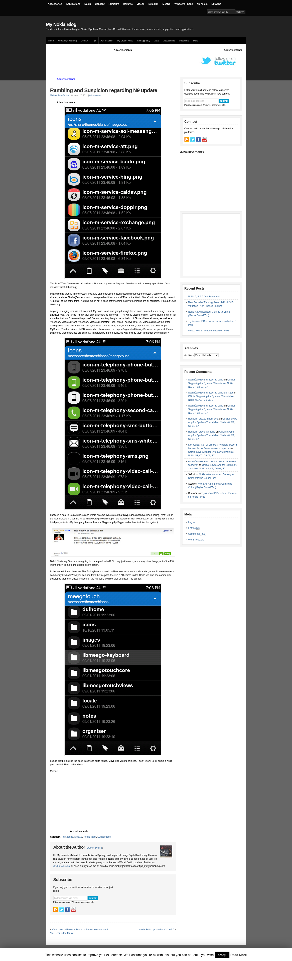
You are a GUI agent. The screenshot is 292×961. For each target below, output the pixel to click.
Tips (94, 40)
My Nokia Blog (61, 24)
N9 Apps (216, 4)
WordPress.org (196, 539)
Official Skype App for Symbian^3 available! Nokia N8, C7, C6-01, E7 (211, 383)
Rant (93, 836)
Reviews (128, 4)
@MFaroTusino (61, 866)
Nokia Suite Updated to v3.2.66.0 (156, 929)
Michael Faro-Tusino (60, 95)
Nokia (87, 4)
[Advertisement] (123, 61)
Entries (194, 528)
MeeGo (166, 4)
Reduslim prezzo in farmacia (203, 418)
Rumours (114, 4)
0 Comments (95, 95)
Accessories (55, 4)
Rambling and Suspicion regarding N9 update (103, 90)
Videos (141, 4)
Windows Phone (183, 4)
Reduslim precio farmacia (201, 431)
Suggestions (104, 836)
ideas (70, 836)
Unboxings (184, 40)
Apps (156, 40)
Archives (189, 355)
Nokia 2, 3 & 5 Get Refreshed (204, 296)
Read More (238, 955)
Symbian (153, 4)
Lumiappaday (143, 40)
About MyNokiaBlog (67, 40)
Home (51, 40)
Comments (196, 533)
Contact (84, 40)
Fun (64, 836)
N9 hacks (202, 4)
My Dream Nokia (125, 40)
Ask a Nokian (107, 40)
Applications (73, 4)
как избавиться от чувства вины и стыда (210, 392)
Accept (222, 955)
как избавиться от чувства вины (206, 379)
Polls (195, 40)
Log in (191, 522)
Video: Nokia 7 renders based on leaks (208, 330)
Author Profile (94, 847)
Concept (100, 4)
